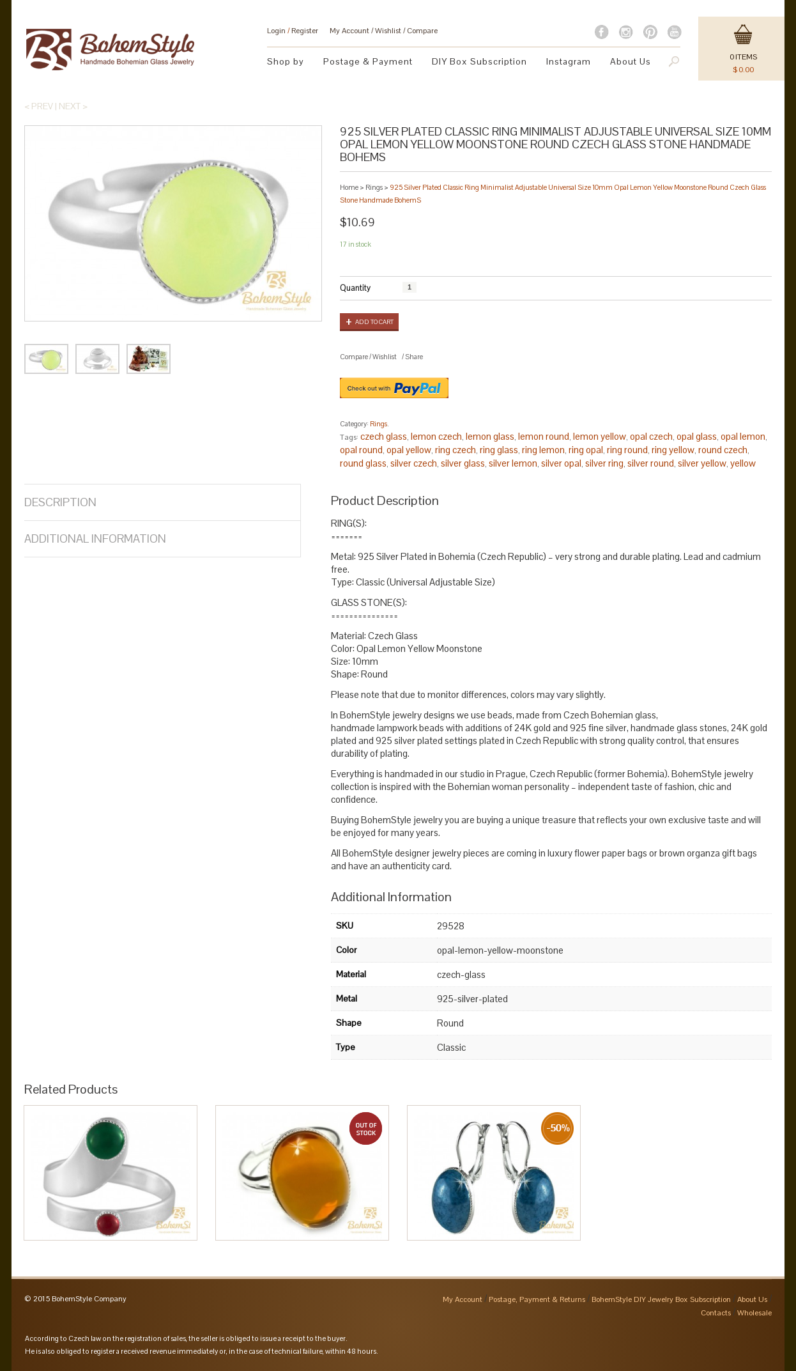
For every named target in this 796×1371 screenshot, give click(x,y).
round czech (722, 450)
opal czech (651, 436)
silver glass (463, 463)
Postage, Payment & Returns (537, 1299)
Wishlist (388, 31)
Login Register (292, 31)
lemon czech (436, 436)
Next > (73, 106)
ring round (627, 450)
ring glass (499, 450)
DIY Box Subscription (479, 61)
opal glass (697, 436)
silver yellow (702, 463)
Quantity (355, 288)
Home (349, 187)
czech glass (383, 436)
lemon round (543, 436)
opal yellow (409, 450)
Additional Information (95, 538)
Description (60, 502)
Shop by (285, 61)
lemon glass (490, 436)
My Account (349, 31)
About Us (630, 61)
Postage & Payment (368, 61)
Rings (374, 187)
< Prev (38, 106)
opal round (361, 450)
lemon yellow (599, 436)
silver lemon (513, 463)
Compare (422, 31)
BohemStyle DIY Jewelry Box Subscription (661, 1299)
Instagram (568, 61)
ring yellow (673, 450)
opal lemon (743, 436)
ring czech (455, 450)
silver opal (561, 463)
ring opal (586, 450)
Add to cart (374, 322)
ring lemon (543, 450)
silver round (650, 463)
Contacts (716, 1313)
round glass (363, 463)
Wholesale (754, 1313)
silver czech (413, 463)
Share (414, 356)
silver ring (604, 463)
